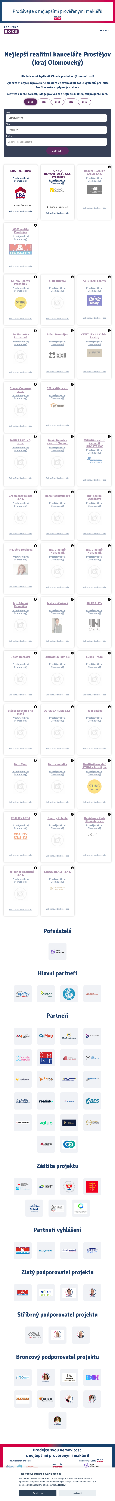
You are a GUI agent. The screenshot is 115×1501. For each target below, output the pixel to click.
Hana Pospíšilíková (57, 496)
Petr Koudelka (57, 764)
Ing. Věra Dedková (20, 549)
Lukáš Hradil (94, 657)
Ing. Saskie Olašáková (94, 497)
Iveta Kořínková (57, 603)
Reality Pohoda (57, 818)
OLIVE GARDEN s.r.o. (57, 711)
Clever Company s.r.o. (20, 389)
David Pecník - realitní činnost (57, 442)
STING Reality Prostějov (20, 282)
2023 (57, 102)
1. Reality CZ (57, 281)
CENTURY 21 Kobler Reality (94, 336)
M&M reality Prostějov (20, 230)
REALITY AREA (20, 818)
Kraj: (8, 112)
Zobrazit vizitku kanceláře (20, 211)
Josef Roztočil (20, 657)
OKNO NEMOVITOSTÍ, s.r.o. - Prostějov (57, 174)
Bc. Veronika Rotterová (20, 336)
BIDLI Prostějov (57, 334)
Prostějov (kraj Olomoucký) (20, 179)
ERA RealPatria (20, 171)
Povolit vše (38, 1493)
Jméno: (9, 136)
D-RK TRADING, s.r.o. (20, 442)
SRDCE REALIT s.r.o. (57, 872)
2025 (30, 102)
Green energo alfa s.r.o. (20, 497)
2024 (44, 102)
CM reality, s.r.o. (57, 388)
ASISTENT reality (94, 281)
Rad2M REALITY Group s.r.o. (94, 172)
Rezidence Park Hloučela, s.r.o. (94, 819)
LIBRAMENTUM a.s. (57, 657)
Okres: (9, 124)
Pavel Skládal (94, 711)
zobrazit (57, 151)
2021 (84, 102)
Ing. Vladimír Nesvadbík (57, 551)
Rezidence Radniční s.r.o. (20, 873)
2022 (71, 102)
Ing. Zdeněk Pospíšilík (20, 604)
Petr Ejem (20, 764)
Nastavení (77, 1493)
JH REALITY (94, 603)
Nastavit (62, 1485)
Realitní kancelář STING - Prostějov (94, 765)
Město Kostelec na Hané (20, 712)
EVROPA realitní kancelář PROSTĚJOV (94, 443)
